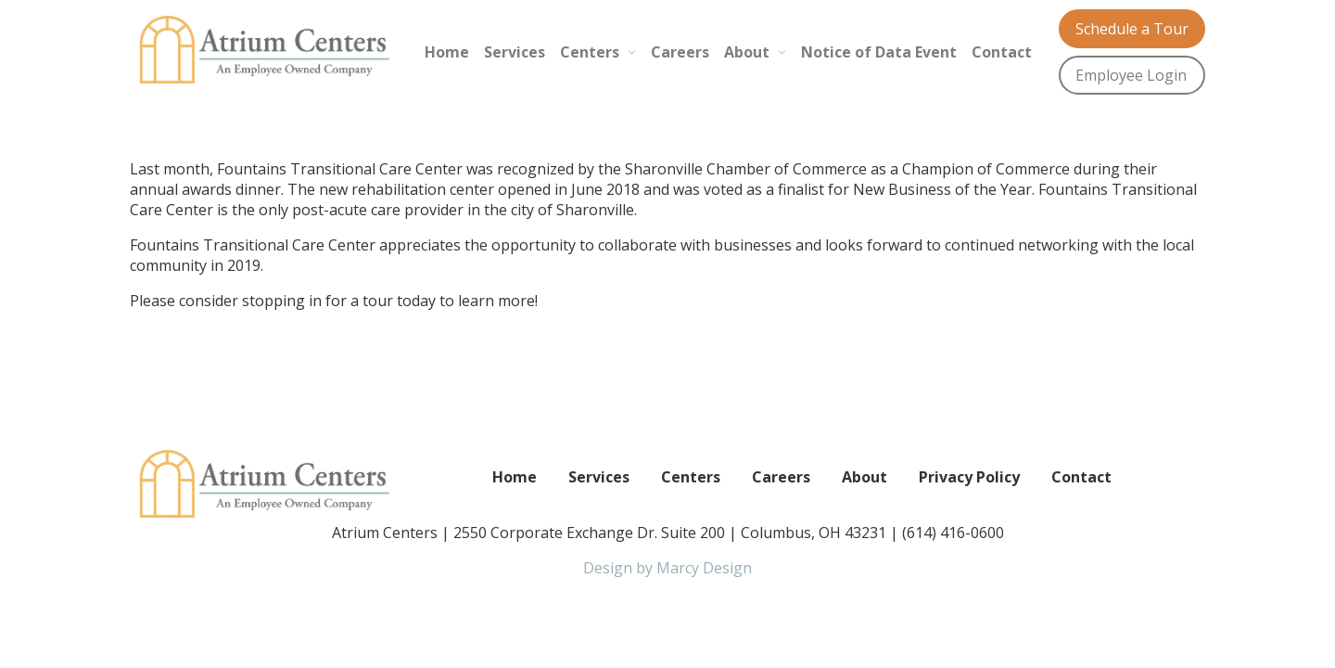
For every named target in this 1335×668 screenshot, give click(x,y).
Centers (589, 52)
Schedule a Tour (1132, 29)
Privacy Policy (969, 477)
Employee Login (1131, 75)
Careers (680, 52)
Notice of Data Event (879, 52)
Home (447, 52)
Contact (1002, 52)
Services (514, 52)
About (746, 52)
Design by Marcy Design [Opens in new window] (667, 568)
